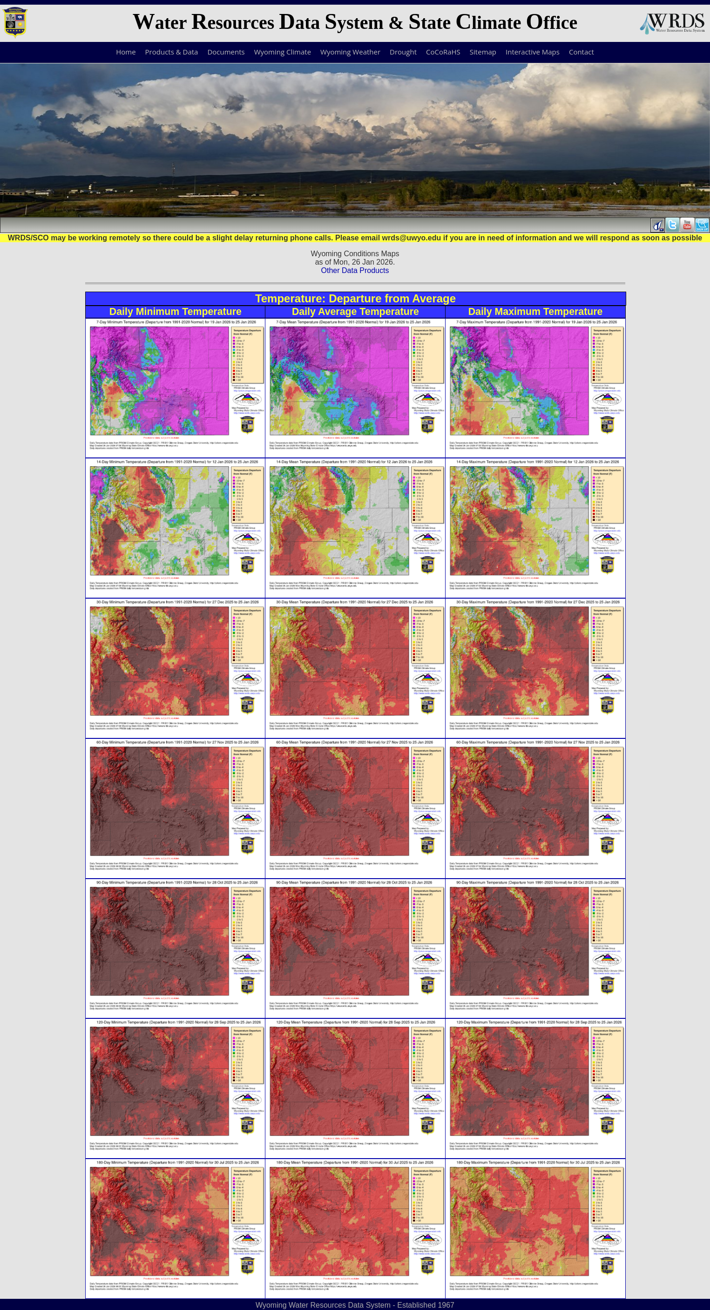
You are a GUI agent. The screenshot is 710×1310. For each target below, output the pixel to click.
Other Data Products (355, 270)
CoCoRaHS (443, 51)
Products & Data (171, 51)
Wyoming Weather (350, 51)
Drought (403, 51)
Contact (581, 51)
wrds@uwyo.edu (411, 238)
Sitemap (483, 51)
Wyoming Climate (282, 51)
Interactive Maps (533, 51)
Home (125, 51)
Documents (225, 51)
